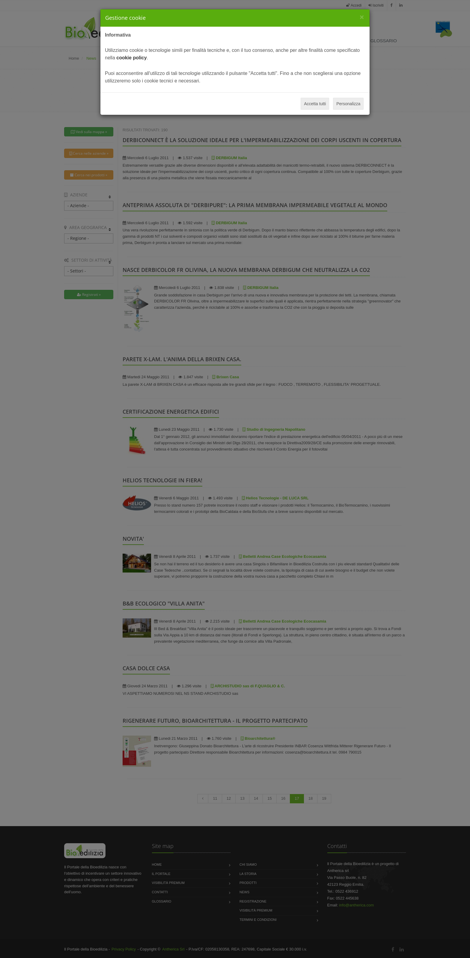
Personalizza (348, 103)
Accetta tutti (315, 103)
